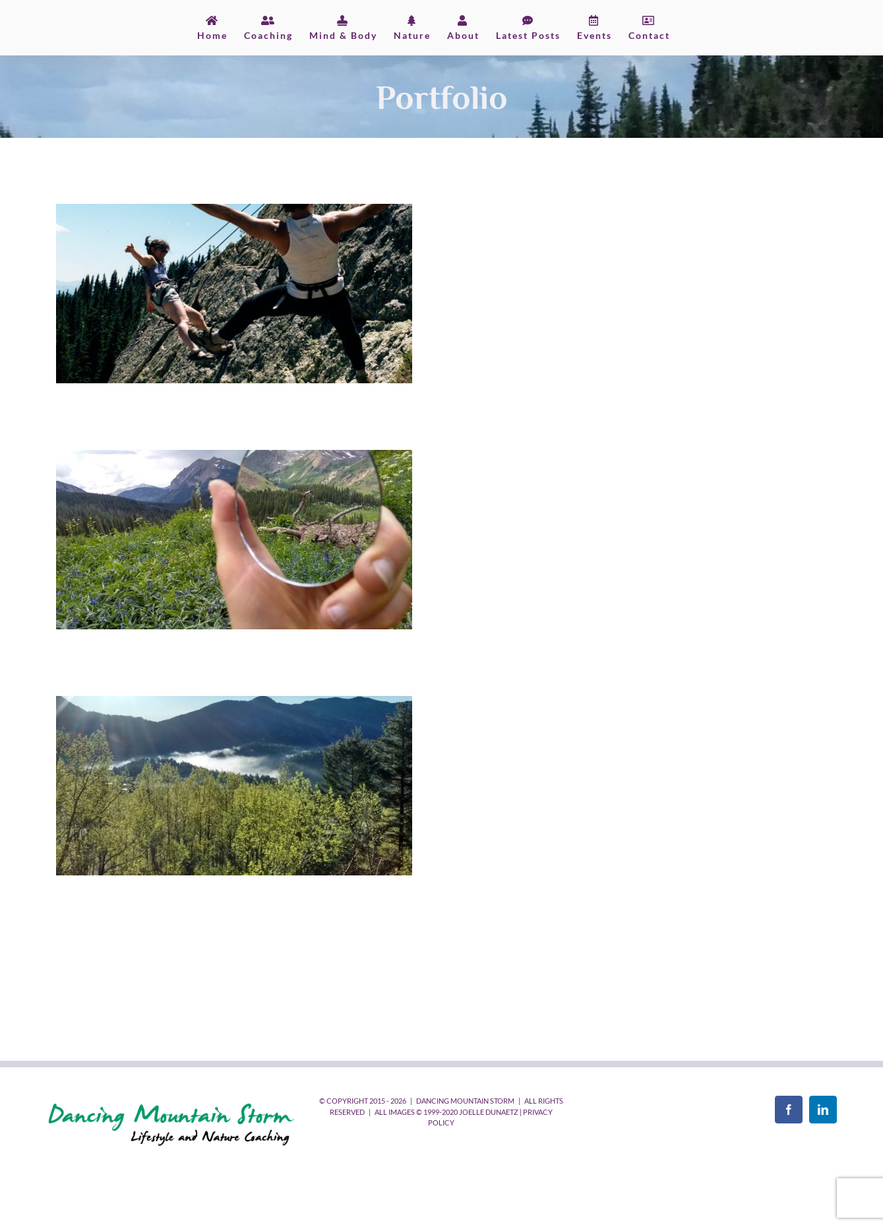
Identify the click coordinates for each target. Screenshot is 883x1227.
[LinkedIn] (823, 1109)
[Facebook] (789, 1109)
